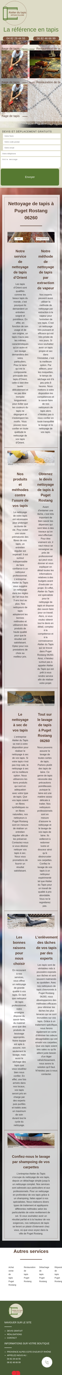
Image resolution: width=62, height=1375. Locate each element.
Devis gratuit (15, 1331)
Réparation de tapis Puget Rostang (58, 1274)
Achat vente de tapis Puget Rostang (12, 1276)
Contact (12, 1338)
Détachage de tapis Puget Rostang (42, 1274)
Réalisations (14, 1334)
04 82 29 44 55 (14, 1359)
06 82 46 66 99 (14, 1362)
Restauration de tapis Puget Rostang (27, 1274)
